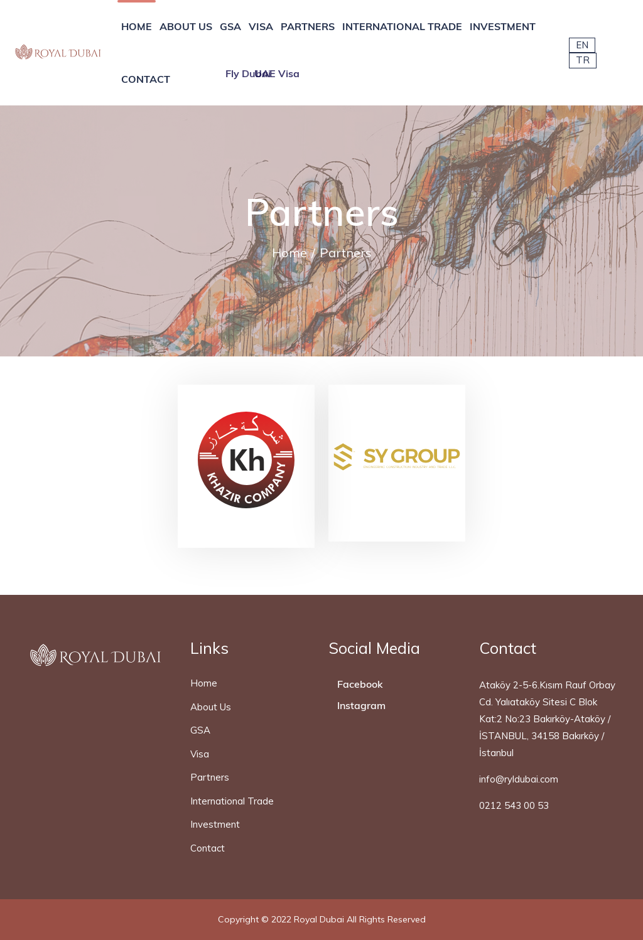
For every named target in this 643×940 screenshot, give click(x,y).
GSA (230, 26)
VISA (261, 26)
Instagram (360, 705)
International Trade (232, 801)
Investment (215, 824)
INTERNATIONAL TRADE (402, 26)
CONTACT (145, 79)
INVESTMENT (503, 26)
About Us (210, 707)
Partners (209, 777)
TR (583, 60)
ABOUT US (185, 26)
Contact (207, 848)
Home (289, 252)
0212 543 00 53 (514, 805)
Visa (199, 754)
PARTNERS (308, 26)
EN (582, 45)
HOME (136, 26)
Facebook (359, 684)
